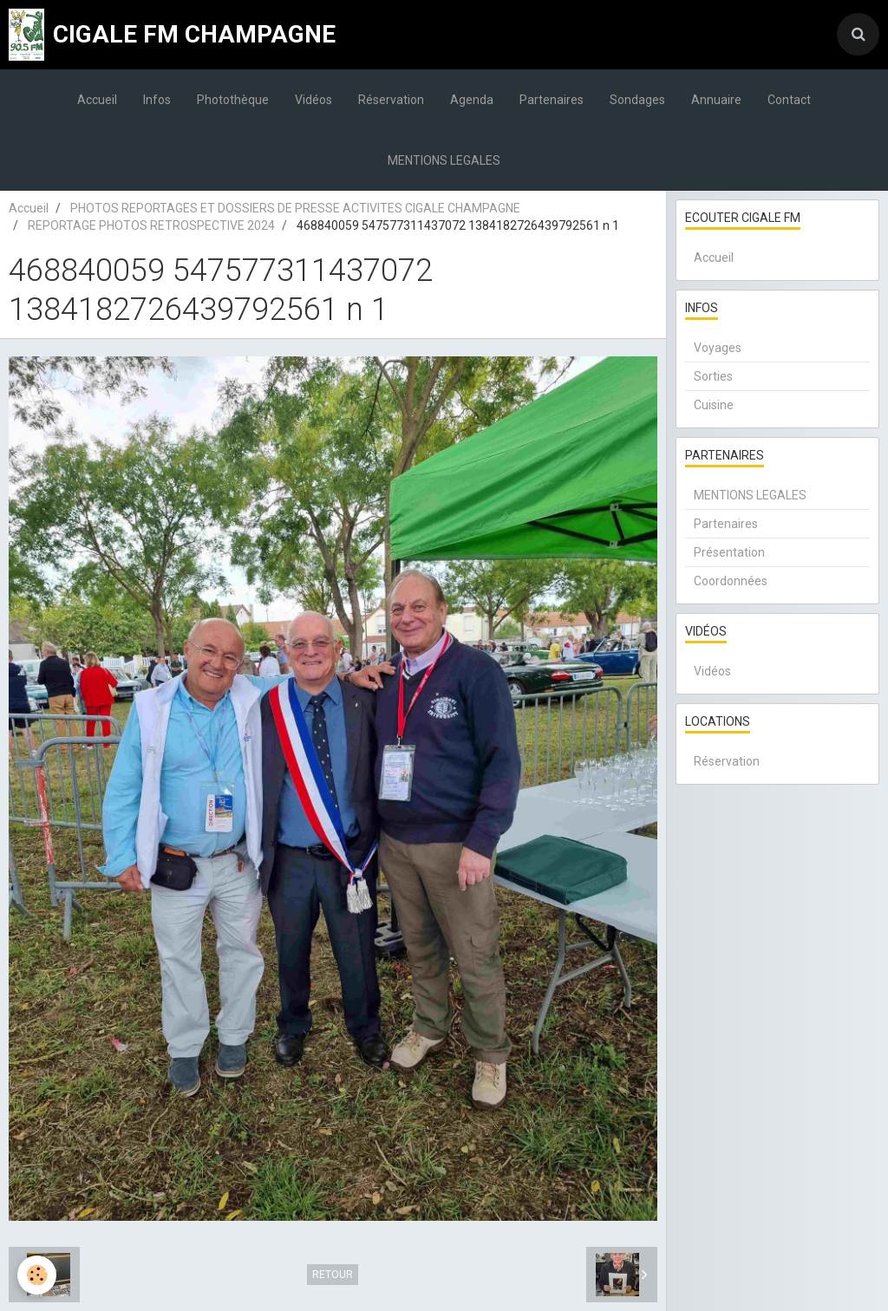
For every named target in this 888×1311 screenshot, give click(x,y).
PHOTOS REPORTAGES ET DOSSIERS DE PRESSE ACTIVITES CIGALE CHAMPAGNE (295, 208)
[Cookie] (36, 1275)
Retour (332, 1275)
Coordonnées (730, 581)
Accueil (97, 100)
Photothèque (233, 100)
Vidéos (313, 100)
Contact (789, 100)
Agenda (471, 100)
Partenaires (551, 100)
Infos (157, 100)
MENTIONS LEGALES (444, 160)
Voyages (717, 348)
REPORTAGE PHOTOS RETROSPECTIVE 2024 (151, 225)
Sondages (637, 100)
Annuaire (716, 100)
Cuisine (714, 405)
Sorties (713, 376)
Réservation (391, 100)
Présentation (729, 552)
